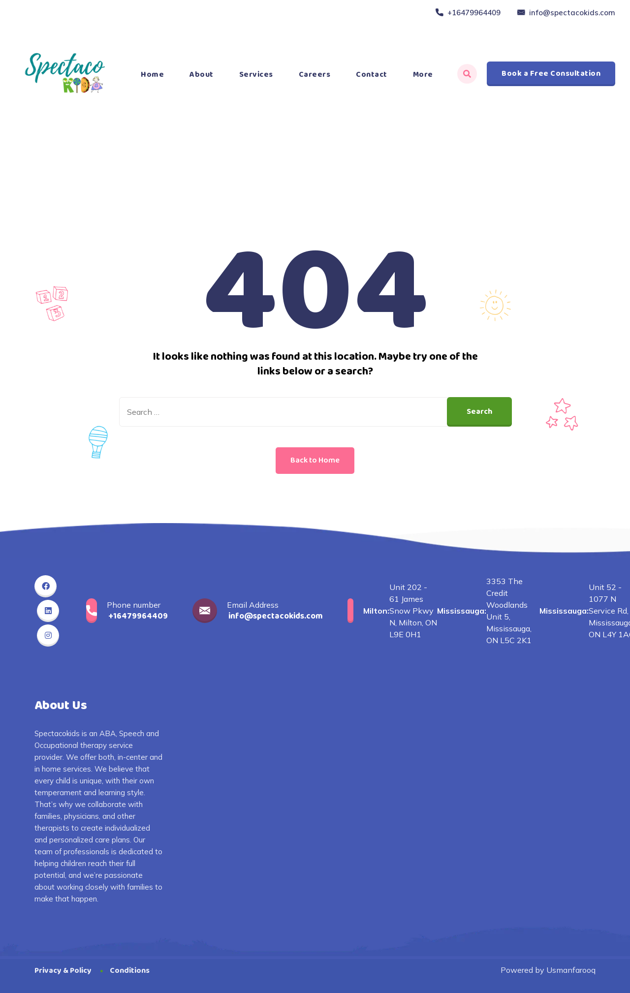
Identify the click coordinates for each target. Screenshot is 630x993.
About (201, 74)
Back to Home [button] (315, 460)
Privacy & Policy (63, 970)
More (423, 74)
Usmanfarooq (571, 970)
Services (256, 74)
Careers (315, 74)
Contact (371, 74)
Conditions (130, 970)
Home (152, 74)
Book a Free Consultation (551, 73)
